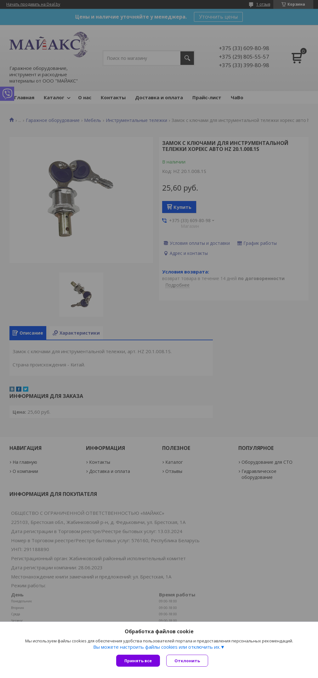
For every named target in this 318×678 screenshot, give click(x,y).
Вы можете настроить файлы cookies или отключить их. (156, 647)
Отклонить (187, 661)
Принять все (138, 661)
